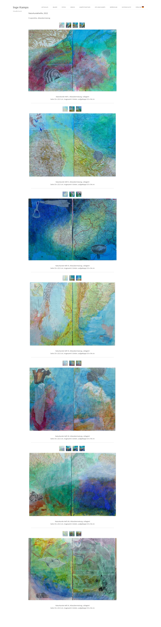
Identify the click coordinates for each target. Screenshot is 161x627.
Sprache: (140, 7)
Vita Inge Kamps (100, 7)
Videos (72, 7)
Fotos (64, 7)
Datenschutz (126, 7)
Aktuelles (44, 7)
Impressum (113, 7)
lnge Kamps (20, 7)
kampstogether (84, 7)
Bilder (55, 7)
